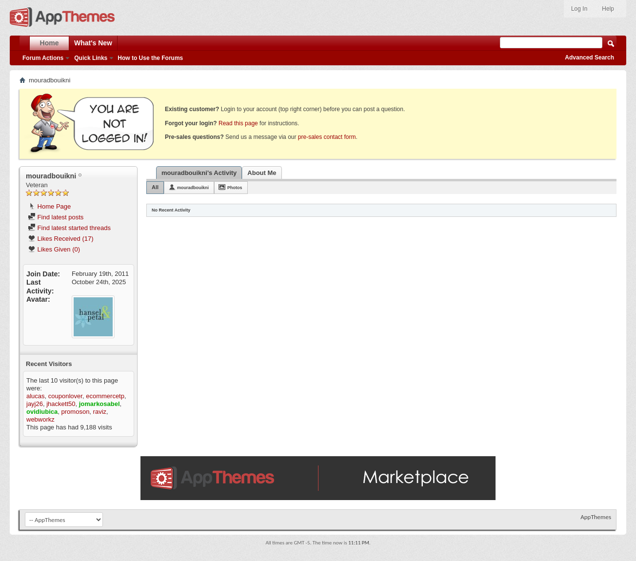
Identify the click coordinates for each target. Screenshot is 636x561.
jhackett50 (60, 403)
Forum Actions (42, 58)
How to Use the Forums (150, 58)
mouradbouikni (193, 187)
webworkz (40, 419)
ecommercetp (105, 396)
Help (608, 8)
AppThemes (595, 517)
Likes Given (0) (54, 249)
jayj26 (34, 403)
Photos (234, 187)
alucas (35, 396)
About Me (261, 172)
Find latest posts (55, 217)
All (155, 187)
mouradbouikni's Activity (199, 172)
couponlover (65, 396)
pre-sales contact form (327, 137)
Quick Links (90, 58)
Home (49, 43)
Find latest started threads (69, 228)
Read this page (238, 123)
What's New (93, 43)
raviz (99, 411)
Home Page (49, 206)
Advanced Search (589, 57)
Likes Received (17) (61, 238)
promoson (75, 411)
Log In (579, 8)
